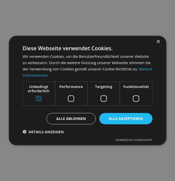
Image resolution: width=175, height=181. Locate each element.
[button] (43, 131)
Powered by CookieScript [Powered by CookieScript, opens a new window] (133, 140)
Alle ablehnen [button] (71, 118)
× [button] (158, 41)
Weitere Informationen (43, 74)
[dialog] (87, 90)
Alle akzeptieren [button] (126, 118)
